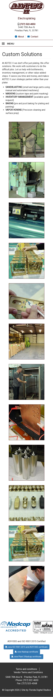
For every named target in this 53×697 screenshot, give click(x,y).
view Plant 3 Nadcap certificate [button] (26, 656)
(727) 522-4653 (27, 24)
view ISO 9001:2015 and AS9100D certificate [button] (27, 647)
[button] (26, 139)
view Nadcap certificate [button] (26, 652)
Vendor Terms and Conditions (28, 672)
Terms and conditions (26, 669)
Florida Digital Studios (40, 690)
